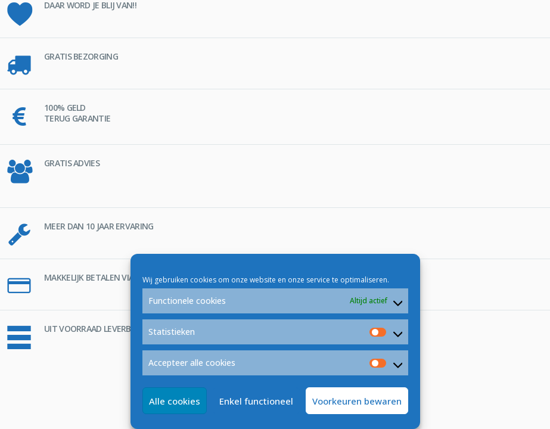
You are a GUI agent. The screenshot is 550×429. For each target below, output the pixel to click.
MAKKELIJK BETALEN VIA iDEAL (100, 277)
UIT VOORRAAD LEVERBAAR (95, 328)
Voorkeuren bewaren (357, 401)
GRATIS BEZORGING (81, 56)
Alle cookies (174, 401)
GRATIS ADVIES (72, 163)
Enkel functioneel (256, 401)
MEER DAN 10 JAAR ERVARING (99, 226)
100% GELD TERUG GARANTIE (77, 113)
